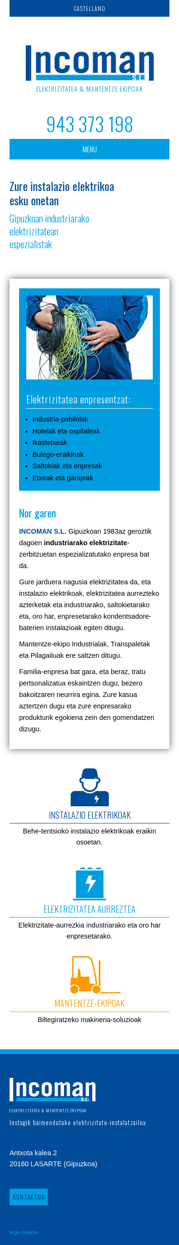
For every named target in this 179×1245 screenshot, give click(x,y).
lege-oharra (24, 1232)
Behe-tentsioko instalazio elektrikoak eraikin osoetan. (89, 807)
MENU (90, 149)
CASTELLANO (89, 8)
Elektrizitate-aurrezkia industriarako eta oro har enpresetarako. (89, 901)
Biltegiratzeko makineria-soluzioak (89, 989)
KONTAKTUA (29, 1197)
